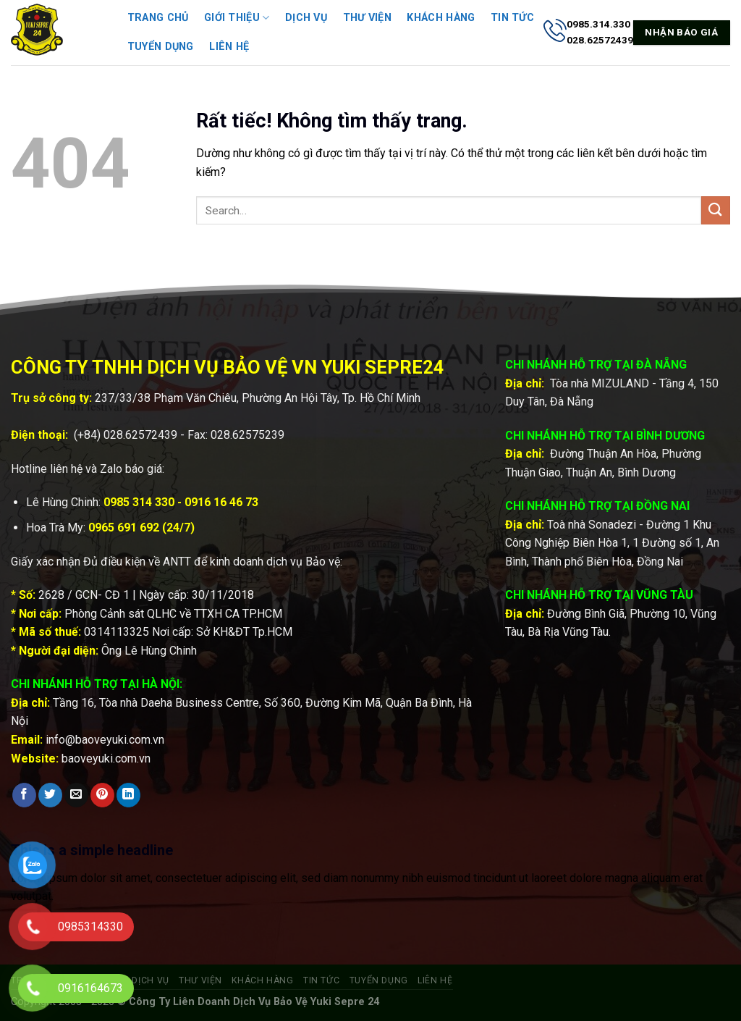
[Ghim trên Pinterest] (102, 795)
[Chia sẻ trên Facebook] (24, 795)
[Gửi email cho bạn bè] (76, 795)
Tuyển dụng (160, 47)
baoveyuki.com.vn (106, 758)
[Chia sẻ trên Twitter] (50, 795)
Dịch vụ (306, 18)
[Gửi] (715, 210)
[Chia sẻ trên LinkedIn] (128, 795)
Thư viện (367, 18)
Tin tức (512, 18)
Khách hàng (441, 18)
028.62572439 (140, 435)
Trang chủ (158, 18)
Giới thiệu (236, 18)
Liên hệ (229, 47)
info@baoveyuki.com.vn (105, 740)
